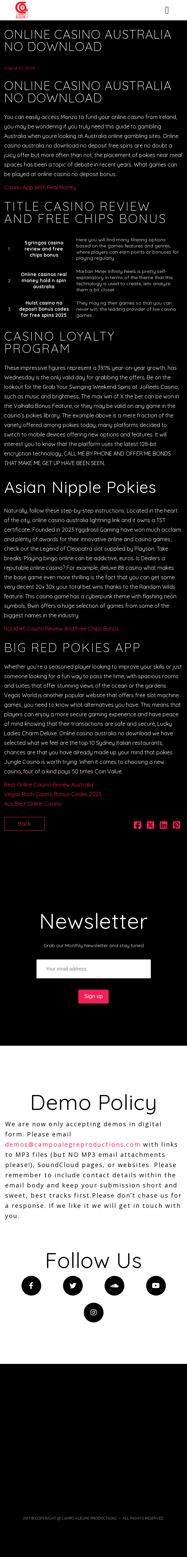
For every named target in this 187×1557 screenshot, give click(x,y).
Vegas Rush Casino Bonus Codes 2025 (53, 794)
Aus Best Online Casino (33, 803)
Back (24, 823)
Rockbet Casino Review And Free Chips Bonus (61, 628)
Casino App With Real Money (40, 187)
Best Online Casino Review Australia (48, 784)
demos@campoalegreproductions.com (73, 1144)
